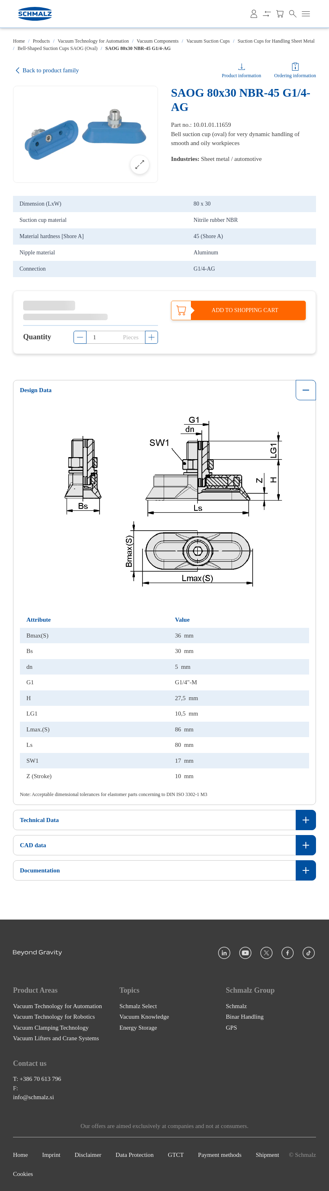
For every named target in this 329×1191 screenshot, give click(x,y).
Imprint (51, 1154)
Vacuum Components (158, 41)
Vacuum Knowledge (144, 1016)
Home (19, 41)
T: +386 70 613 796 (37, 1078)
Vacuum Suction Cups (208, 41)
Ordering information (295, 75)
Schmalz (236, 1005)
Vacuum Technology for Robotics (54, 1016)
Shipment (267, 1154)
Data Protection (135, 1154)
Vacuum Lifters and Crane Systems (56, 1038)
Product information (241, 75)
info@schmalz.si (33, 1096)
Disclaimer (88, 1154)
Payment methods (220, 1154)
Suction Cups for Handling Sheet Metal (276, 41)
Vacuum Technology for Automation (93, 41)
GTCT (176, 1154)
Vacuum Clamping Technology (51, 1027)
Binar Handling (245, 1016)
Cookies (23, 1173)
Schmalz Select (138, 1005)
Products (41, 41)
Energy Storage (138, 1027)
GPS (231, 1027)
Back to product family (46, 70)
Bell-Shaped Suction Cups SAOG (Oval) (57, 48)
